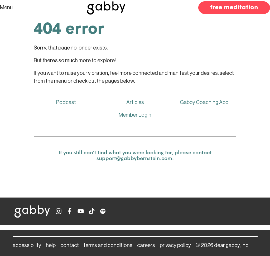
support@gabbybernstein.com (134, 158)
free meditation (234, 7)
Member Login (135, 115)
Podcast (66, 102)
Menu (6, 7)
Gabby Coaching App (204, 102)
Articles (135, 102)
